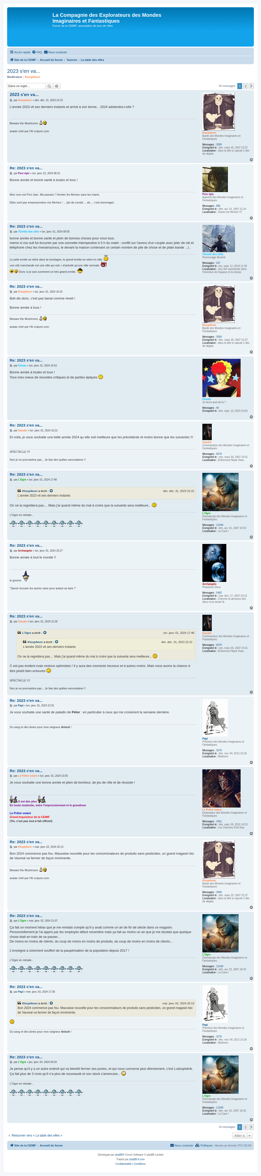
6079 (219, 454)
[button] (251, 86)
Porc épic (208, 194)
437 (218, 263)
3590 (219, 144)
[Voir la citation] (51, 491)
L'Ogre (206, 513)
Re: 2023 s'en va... (26, 168)
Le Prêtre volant (212, 809)
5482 (219, 592)
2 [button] (245, 86)
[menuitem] (37, 52)
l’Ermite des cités (212, 254)
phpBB (119, 1154)
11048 (219, 525)
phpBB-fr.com (137, 1159)
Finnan (206, 399)
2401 (219, 821)
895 (218, 205)
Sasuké (206, 442)
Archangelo (209, 584)
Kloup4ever (32, 76)
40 (217, 407)
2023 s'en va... (23, 71)
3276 (219, 750)
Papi (205, 738)
